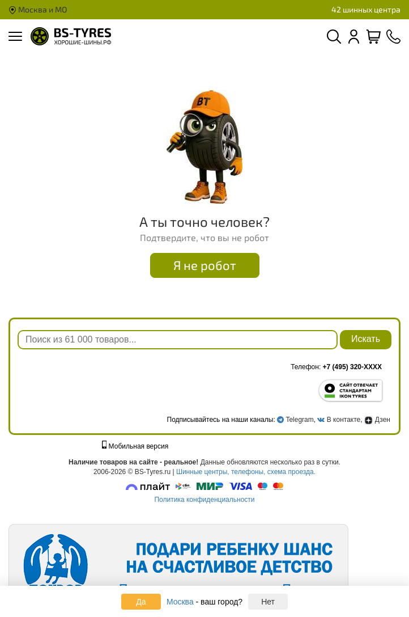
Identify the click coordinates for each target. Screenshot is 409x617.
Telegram (299, 420)
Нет (268, 601)
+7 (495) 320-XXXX (352, 367)
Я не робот (204, 264)
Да (141, 601)
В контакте (343, 420)
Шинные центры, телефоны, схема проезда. (246, 472)
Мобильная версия (135, 446)
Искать (365, 339)
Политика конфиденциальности (204, 500)
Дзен (377, 420)
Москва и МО (37, 9)
